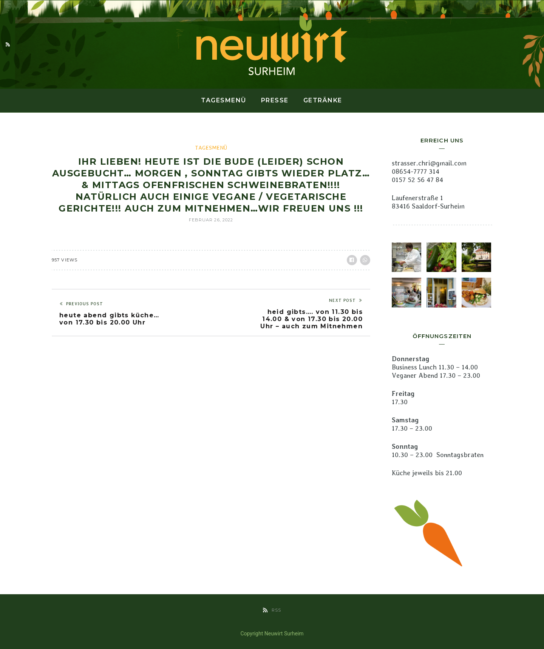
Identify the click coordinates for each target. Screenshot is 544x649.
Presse (275, 100)
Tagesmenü (223, 100)
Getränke (322, 100)
